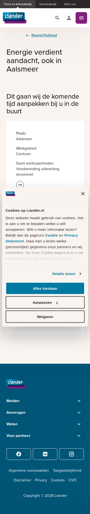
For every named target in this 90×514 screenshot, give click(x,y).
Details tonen (63, 274)
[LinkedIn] (45, 454)
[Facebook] (18, 454)
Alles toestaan (45, 288)
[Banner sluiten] (82, 193)
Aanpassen (45, 302)
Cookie (52, 235)
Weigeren (45, 317)
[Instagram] (71, 454)
